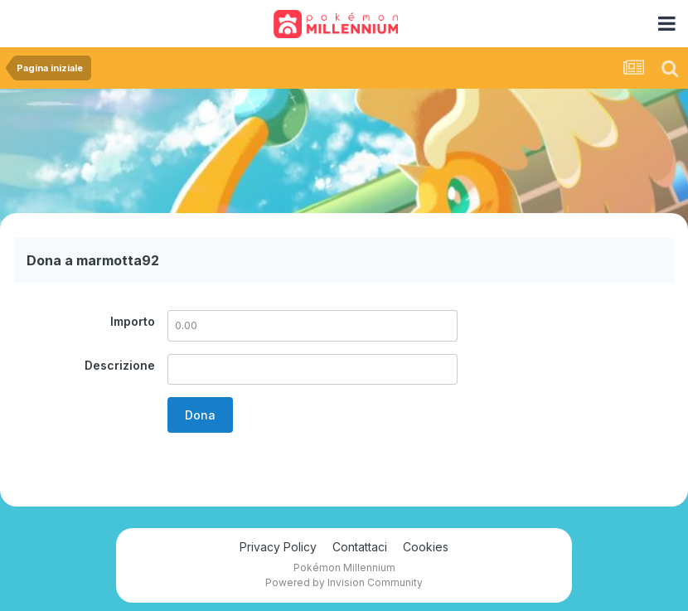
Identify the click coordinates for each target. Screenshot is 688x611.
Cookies (425, 547)
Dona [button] (200, 415)
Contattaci (359, 547)
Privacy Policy (278, 547)
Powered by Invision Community (344, 582)
